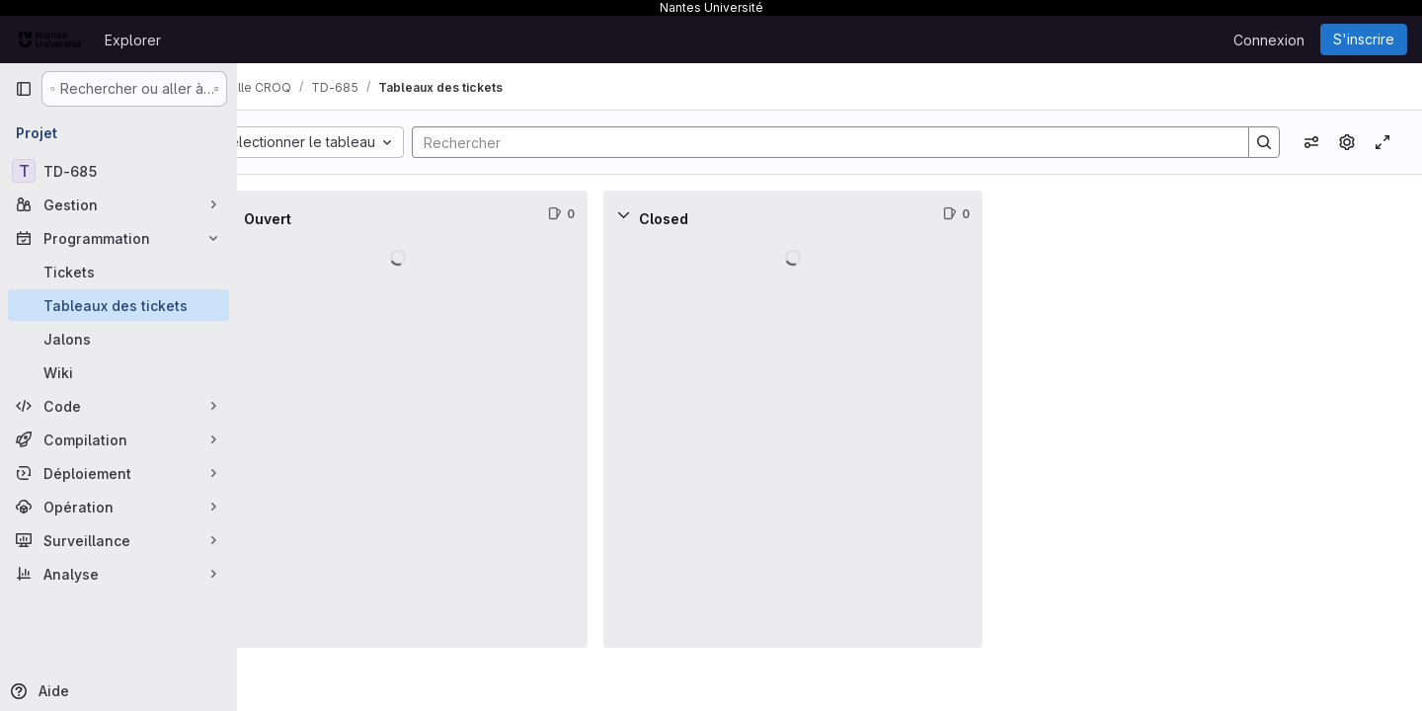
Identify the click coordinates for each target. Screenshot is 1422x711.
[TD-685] (118, 171)
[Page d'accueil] (50, 39)
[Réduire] (280, 214)
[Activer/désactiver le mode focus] (1382, 142)
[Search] (847, 142)
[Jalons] (118, 339)
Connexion (1268, 40)
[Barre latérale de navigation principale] (24, 89)
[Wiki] (118, 372)
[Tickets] (118, 271)
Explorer (133, 40)
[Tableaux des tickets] (118, 305)
